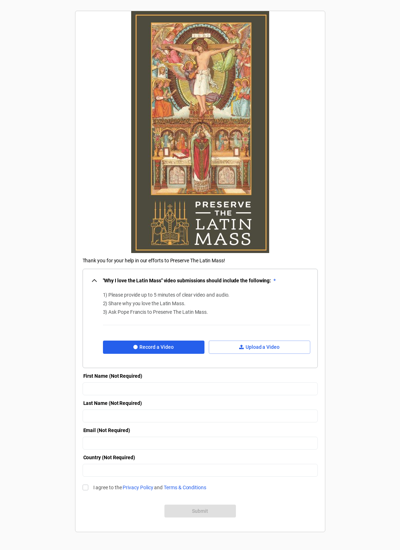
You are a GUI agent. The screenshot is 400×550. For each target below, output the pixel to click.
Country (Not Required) (109, 457)
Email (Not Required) (106, 430)
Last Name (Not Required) (112, 403)
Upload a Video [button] (259, 347)
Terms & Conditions (185, 487)
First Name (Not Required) (112, 376)
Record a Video (153, 347)
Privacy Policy (138, 487)
